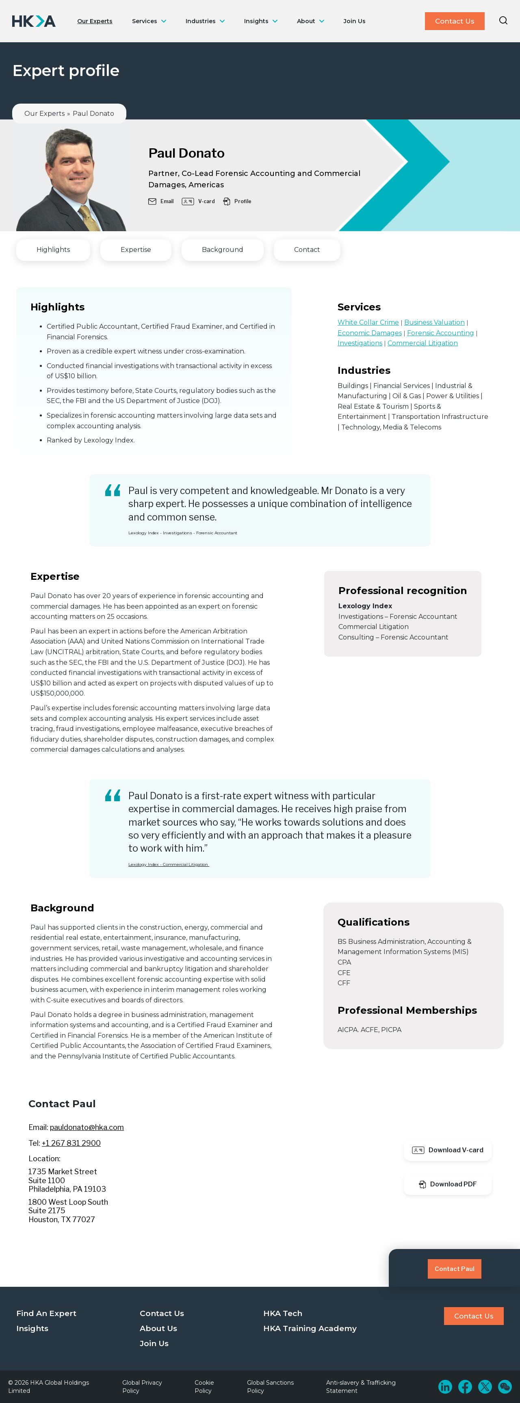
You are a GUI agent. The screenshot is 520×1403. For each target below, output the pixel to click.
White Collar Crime (368, 322)
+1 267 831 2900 (71, 1143)
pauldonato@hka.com (87, 1127)
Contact (307, 250)
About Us (158, 1328)
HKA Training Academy (310, 1328)
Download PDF (448, 1184)
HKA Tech (282, 1313)
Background (222, 250)
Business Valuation (434, 322)
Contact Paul (454, 1269)
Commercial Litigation (423, 343)
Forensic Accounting (440, 333)
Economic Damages (370, 333)
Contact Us (454, 21)
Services (144, 21)
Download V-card (447, 1150)
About (306, 21)
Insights (256, 21)
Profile (237, 201)
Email (160, 201)
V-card (198, 201)
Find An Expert (46, 1313)
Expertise (136, 250)
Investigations (360, 343)
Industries (201, 21)
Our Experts (95, 21)
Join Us (355, 21)
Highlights (53, 250)
